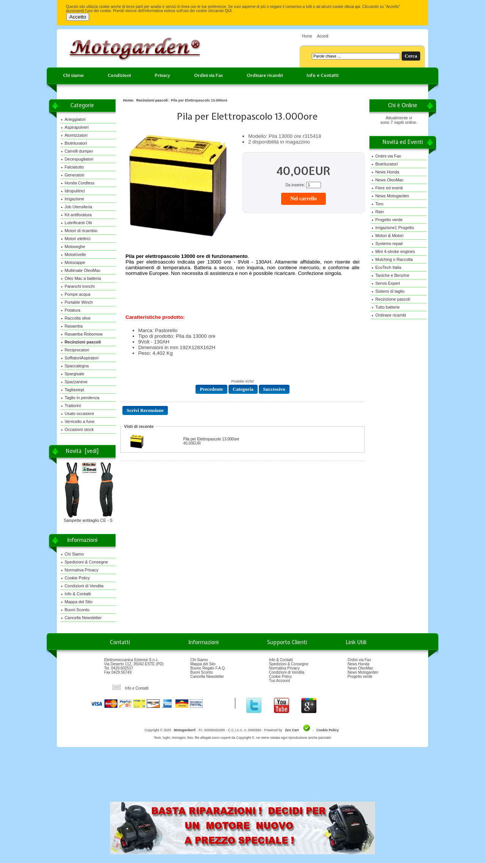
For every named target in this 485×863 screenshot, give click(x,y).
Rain (378, 211)
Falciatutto (72, 167)
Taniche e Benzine (390, 275)
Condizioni (119, 75)
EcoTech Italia (386, 267)
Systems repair (387, 243)
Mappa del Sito (76, 601)
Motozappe (73, 262)
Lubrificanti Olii (76, 222)
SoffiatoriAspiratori (80, 358)
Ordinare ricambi (265, 75)
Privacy (162, 75)
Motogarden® (185, 730)
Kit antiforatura (76, 214)
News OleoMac (388, 180)
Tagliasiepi (72, 389)
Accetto (77, 17)
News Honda (385, 172)
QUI (228, 11)
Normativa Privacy (79, 570)
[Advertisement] (242, 777)
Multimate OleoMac (80, 270)
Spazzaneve (74, 381)
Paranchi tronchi (78, 286)
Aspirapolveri (75, 127)
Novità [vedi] (82, 451)
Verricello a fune (77, 421)
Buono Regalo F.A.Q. (208, 668)
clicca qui (352, 7)
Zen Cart (292, 730)
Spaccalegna (75, 366)
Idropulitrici (72, 191)
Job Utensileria (76, 206)
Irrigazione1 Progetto (393, 227)
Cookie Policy (75, 578)
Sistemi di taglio (388, 291)
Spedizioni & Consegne (84, 562)
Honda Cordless (77, 183)
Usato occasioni (77, 413)
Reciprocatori (75, 350)
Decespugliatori (77, 159)
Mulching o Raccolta (392, 259)
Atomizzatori (74, 135)
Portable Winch (77, 302)
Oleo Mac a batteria (81, 278)
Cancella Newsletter (81, 617)
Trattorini (71, 405)
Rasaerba (72, 326)
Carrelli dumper (77, 151)
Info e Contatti (322, 75)
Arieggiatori (73, 119)
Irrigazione (72, 199)
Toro (377, 203)
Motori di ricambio (79, 230)
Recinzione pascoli (391, 299)
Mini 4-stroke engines (393, 251)
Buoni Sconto (75, 609)
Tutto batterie (385, 307)
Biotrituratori (74, 143)
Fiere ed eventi (387, 188)
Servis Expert (386, 283)
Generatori (72, 175)
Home (307, 36)
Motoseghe (73, 246)
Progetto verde (387, 219)
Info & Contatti (76, 593)
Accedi (323, 36)
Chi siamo (73, 75)
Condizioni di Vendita (82, 586)
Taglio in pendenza (80, 397)
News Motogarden (390, 196)
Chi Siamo (72, 554)
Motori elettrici (75, 238)
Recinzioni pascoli (152, 100)
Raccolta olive (75, 318)
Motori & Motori (388, 235)
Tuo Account (279, 681)
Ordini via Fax (208, 75)
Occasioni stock (77, 429)
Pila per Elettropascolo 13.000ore (211, 439)
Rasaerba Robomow (81, 334)
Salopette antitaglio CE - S (88, 518)
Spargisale (72, 373)
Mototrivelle (73, 254)
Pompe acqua (75, 294)
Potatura (70, 310)
